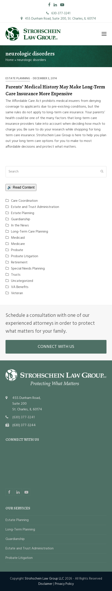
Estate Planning (18, 78)
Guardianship (20, 219)
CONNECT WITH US (56, 346)
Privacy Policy (64, 584)
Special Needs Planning (28, 269)
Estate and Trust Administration (35, 207)
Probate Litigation (24, 256)
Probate (17, 250)
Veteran (17, 293)
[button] (104, 34)
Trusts (16, 275)
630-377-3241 (58, 13)
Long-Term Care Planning (29, 232)
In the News (20, 225)
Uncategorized (22, 281)
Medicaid (18, 238)
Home (10, 60)
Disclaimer (45, 584)
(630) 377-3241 (23, 417)
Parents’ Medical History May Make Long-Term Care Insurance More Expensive (55, 90)
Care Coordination (24, 201)
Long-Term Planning (20, 529)
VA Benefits (19, 287)
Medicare (18, 244)
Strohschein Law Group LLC (44, 578)
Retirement (19, 262)
